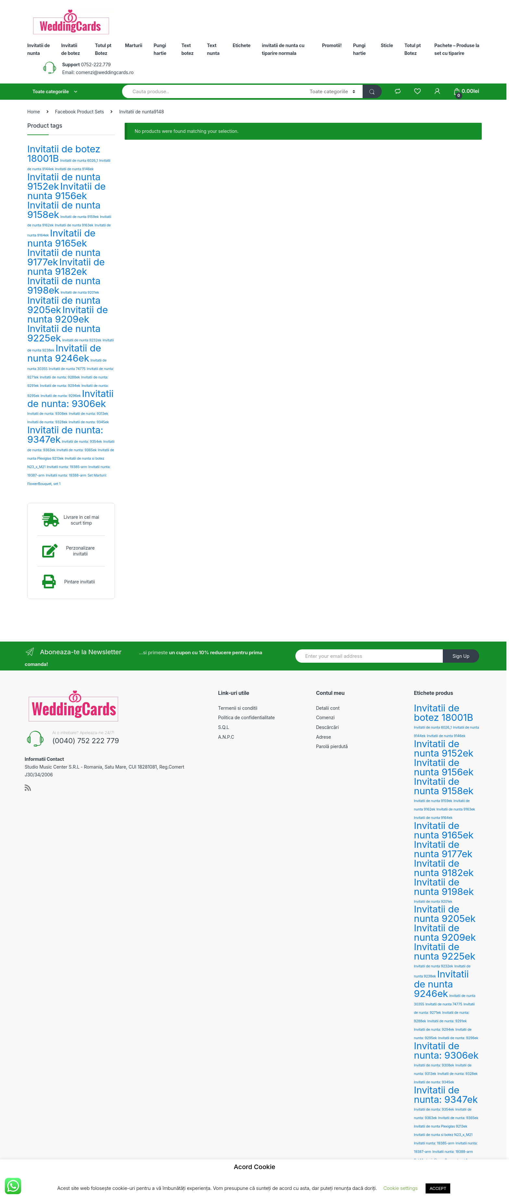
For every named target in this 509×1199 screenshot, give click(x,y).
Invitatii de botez (70, 49)
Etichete (242, 45)
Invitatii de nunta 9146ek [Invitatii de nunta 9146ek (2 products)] (74, 169)
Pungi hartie (160, 49)
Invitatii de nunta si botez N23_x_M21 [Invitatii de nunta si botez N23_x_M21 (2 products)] (443, 1135)
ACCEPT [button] (437, 1188)
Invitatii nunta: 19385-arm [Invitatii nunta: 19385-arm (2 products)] (67, 467)
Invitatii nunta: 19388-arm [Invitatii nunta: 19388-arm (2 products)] (66, 475)
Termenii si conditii (237, 708)
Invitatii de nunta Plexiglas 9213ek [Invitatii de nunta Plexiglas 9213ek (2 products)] (440, 1126)
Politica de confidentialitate (246, 717)
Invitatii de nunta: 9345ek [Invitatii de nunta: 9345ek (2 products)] (88, 422)
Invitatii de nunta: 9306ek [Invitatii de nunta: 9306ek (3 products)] (70, 398)
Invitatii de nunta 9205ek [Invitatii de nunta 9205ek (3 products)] (445, 913)
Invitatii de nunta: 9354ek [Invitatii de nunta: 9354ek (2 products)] (82, 442)
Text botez (187, 49)
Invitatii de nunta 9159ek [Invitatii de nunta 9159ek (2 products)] (79, 217)
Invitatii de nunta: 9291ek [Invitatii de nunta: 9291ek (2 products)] (446, 1021)
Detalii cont (327, 708)
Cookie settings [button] (400, 1188)
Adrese (323, 737)
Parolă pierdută (332, 746)
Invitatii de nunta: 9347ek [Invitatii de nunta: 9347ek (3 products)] (65, 434)
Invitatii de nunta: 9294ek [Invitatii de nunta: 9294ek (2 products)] (60, 386)
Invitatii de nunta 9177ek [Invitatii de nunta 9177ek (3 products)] (443, 849)
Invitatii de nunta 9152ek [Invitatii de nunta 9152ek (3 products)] (443, 748)
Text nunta (213, 49)
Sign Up (461, 656)
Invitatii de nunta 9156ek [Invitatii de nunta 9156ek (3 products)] (66, 191)
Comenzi (325, 717)
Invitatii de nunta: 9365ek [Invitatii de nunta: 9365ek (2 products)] (76, 450)
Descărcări (327, 727)
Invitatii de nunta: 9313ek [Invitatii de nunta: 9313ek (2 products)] (88, 414)
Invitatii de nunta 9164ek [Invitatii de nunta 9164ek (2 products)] (433, 818)
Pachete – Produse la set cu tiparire (456, 49)
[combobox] (212, 91)
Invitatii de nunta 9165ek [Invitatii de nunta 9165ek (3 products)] (61, 238)
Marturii (133, 45)
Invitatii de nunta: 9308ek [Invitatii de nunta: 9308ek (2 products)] (47, 414)
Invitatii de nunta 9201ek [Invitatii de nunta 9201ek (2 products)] (80, 292)
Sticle (387, 45)
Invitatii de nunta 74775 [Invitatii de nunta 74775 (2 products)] (67, 369)
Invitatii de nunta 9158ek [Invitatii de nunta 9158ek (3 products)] (64, 209)
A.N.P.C (226, 737)
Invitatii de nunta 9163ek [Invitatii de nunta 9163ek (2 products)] (74, 225)
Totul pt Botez (103, 49)
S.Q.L (223, 727)
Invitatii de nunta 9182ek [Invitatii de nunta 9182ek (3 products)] (66, 266)
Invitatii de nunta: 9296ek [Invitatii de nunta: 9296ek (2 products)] (61, 396)
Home (33, 111)
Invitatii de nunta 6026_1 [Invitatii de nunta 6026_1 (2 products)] (79, 161)
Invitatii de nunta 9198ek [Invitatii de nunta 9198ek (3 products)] (64, 285)
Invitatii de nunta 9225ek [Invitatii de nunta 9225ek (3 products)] (64, 333)
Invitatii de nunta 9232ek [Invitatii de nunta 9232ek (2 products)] (82, 340)
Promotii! (332, 45)
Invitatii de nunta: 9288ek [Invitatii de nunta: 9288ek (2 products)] (60, 377)
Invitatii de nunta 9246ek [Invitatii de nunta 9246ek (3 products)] (64, 353)
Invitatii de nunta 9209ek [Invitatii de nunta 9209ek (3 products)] (67, 314)
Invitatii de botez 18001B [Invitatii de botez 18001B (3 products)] (63, 153)
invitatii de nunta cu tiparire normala (283, 49)
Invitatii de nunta (38, 49)
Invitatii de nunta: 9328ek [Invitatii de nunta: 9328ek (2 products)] (47, 422)
